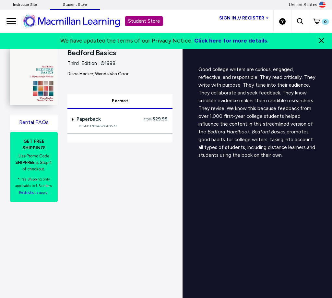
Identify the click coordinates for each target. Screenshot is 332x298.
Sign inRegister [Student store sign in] (243, 18)
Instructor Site (25, 4)
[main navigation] (11, 21)
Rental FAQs (34, 122)
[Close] (321, 40)
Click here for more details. (231, 40)
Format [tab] (120, 100)
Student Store (75, 4)
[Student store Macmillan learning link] (76, 20)
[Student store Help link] (282, 21)
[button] (300, 21)
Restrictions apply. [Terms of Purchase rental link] (33, 193)
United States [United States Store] (307, 5)
